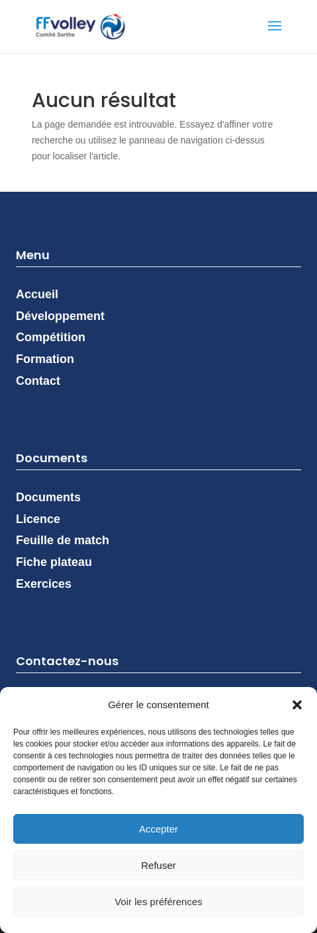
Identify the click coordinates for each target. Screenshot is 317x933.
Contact (38, 380)
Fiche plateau (54, 562)
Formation (45, 359)
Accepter (158, 828)
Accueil (37, 294)
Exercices (43, 583)
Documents (48, 497)
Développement (60, 316)
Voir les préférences (158, 901)
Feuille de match (62, 540)
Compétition (50, 337)
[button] (297, 704)
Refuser (158, 865)
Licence (38, 519)
